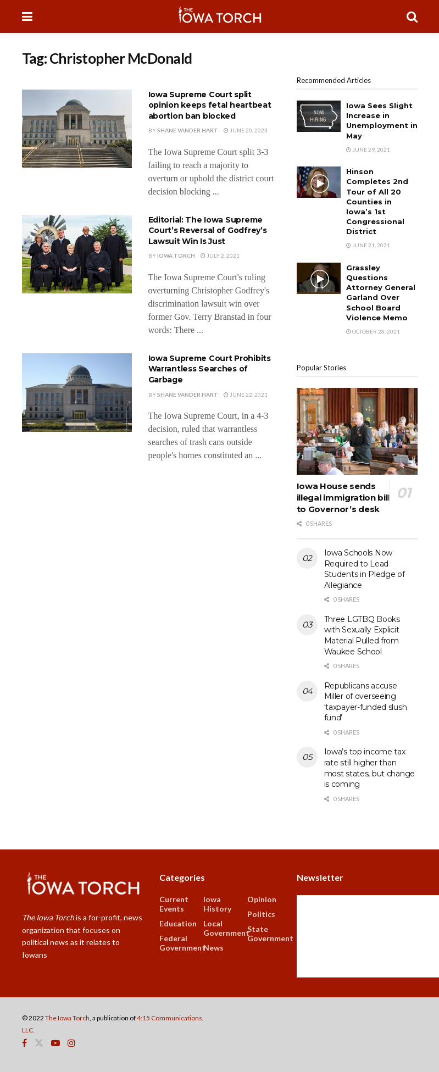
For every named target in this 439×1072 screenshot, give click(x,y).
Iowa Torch (176, 255)
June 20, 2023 (246, 130)
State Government (270, 933)
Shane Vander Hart (187, 130)
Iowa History (217, 904)
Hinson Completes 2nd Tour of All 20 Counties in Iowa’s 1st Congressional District (377, 201)
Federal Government (182, 943)
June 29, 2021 (368, 149)
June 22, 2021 (246, 394)
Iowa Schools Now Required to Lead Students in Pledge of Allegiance (364, 569)
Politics (261, 914)
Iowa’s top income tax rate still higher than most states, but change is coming (369, 768)
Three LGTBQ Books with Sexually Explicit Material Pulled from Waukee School (362, 635)
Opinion (261, 899)
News (213, 947)
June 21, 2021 (368, 245)
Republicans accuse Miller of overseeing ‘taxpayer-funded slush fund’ (365, 702)
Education (178, 923)
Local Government (226, 928)
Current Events (173, 904)
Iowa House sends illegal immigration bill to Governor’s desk (343, 497)
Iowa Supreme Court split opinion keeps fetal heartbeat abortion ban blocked (209, 105)
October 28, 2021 (373, 331)
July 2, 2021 (220, 255)
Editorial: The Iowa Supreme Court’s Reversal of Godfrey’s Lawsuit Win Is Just (207, 230)
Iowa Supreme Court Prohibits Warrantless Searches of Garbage (209, 369)
